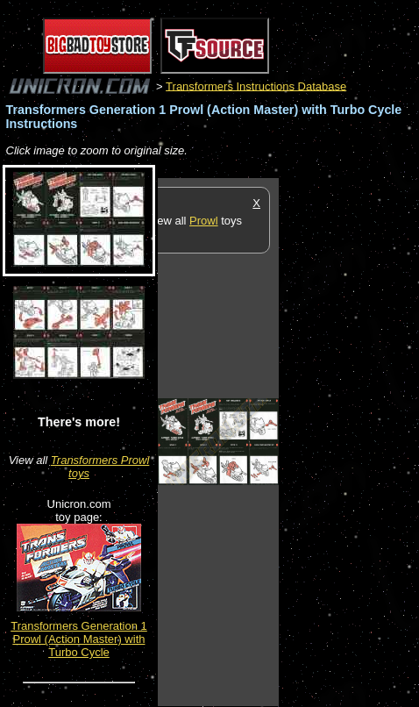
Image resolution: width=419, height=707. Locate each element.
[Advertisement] (349, 441)
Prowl (203, 220)
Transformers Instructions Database (256, 85)
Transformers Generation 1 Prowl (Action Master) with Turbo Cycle (79, 639)
